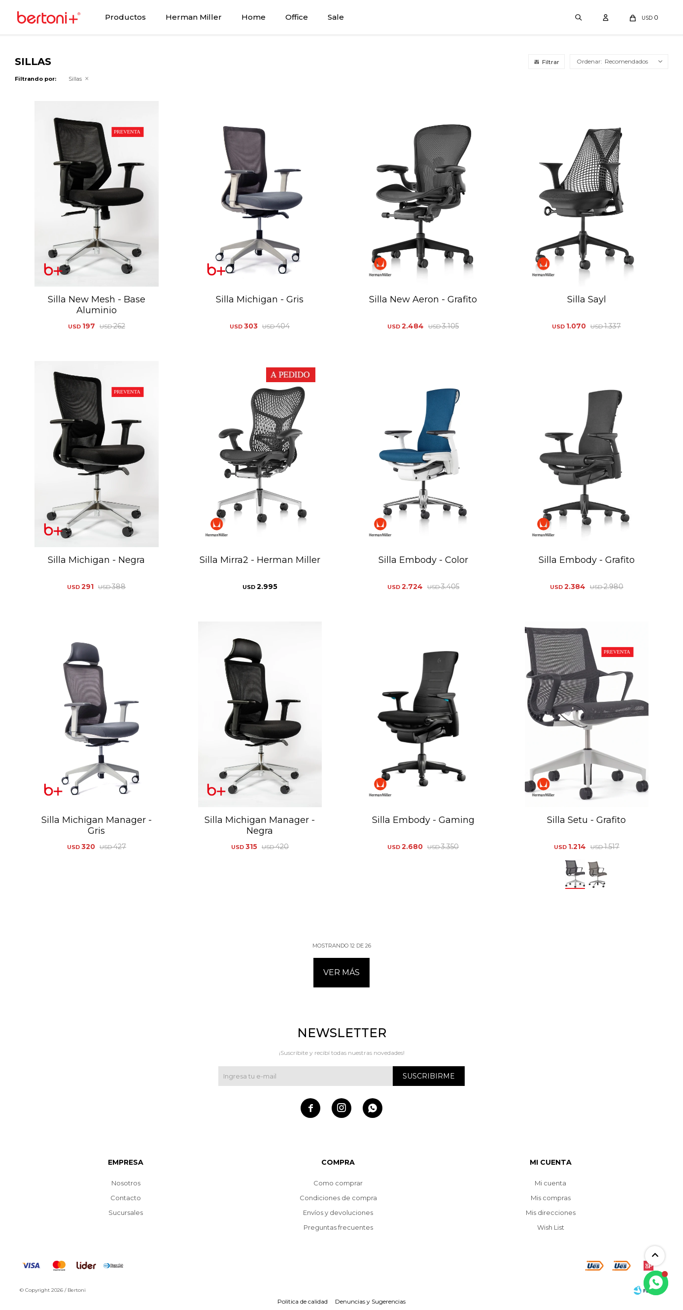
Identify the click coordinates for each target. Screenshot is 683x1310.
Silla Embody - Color (423, 560)
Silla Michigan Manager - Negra (260, 825)
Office (296, 17)
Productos (125, 17)
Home (253, 17)
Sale (336, 17)
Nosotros (125, 1183)
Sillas (75, 78)
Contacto (125, 1198)
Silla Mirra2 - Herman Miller (260, 560)
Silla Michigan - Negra (96, 560)
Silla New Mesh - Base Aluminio (96, 305)
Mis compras (551, 1198)
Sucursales (125, 1212)
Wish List (550, 1227)
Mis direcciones (551, 1212)
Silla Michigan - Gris (260, 299)
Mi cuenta (550, 1183)
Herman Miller (194, 17)
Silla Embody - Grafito (587, 560)
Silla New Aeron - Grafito (423, 299)
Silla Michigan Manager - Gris (96, 825)
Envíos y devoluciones (338, 1212)
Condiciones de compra (338, 1198)
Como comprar (338, 1183)
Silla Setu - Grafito (586, 820)
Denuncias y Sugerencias (370, 1301)
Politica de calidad (302, 1301)
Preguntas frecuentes (338, 1227)
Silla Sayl (586, 299)
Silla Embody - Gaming (423, 820)
